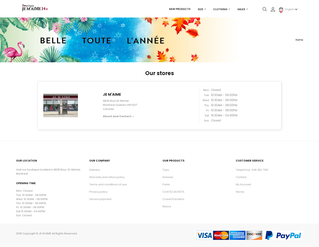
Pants (166, 184)
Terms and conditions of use (108, 184)
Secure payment (100, 199)
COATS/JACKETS (173, 192)
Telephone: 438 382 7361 (252, 170)
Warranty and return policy (107, 177)
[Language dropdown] (291, 9)
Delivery (94, 170)
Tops (166, 170)
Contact (241, 177)
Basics (167, 206)
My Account (243, 184)
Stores (240, 192)
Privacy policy (98, 192)
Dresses (168, 177)
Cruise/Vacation (173, 199)
